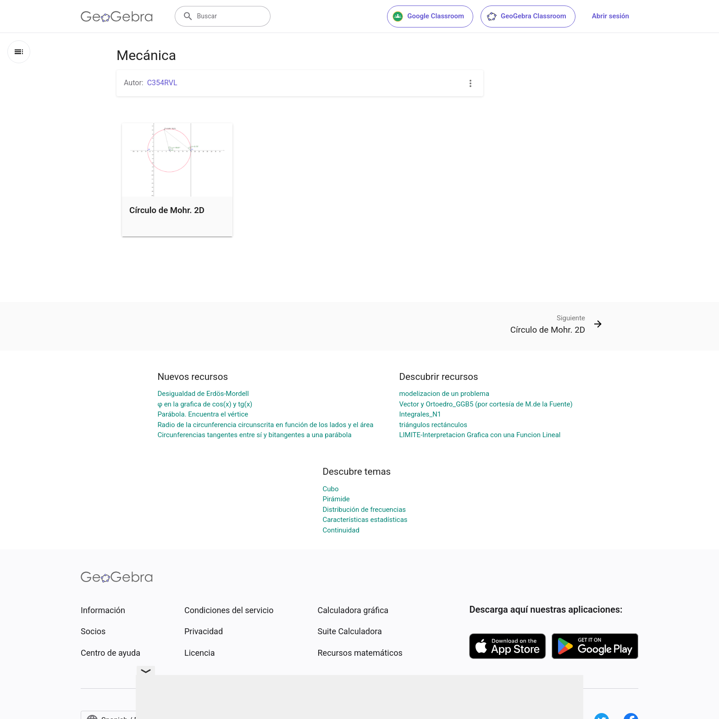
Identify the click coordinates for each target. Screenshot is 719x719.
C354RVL (162, 82)
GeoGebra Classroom (526, 16)
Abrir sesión (610, 16)
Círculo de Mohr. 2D (167, 210)
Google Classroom (428, 16)
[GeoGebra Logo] (117, 16)
